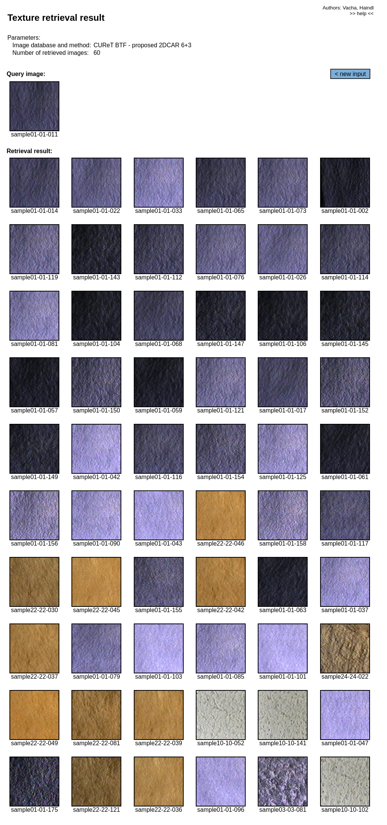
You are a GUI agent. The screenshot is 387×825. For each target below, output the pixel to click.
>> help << (362, 13)
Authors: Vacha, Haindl (347, 8)
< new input (350, 74)
